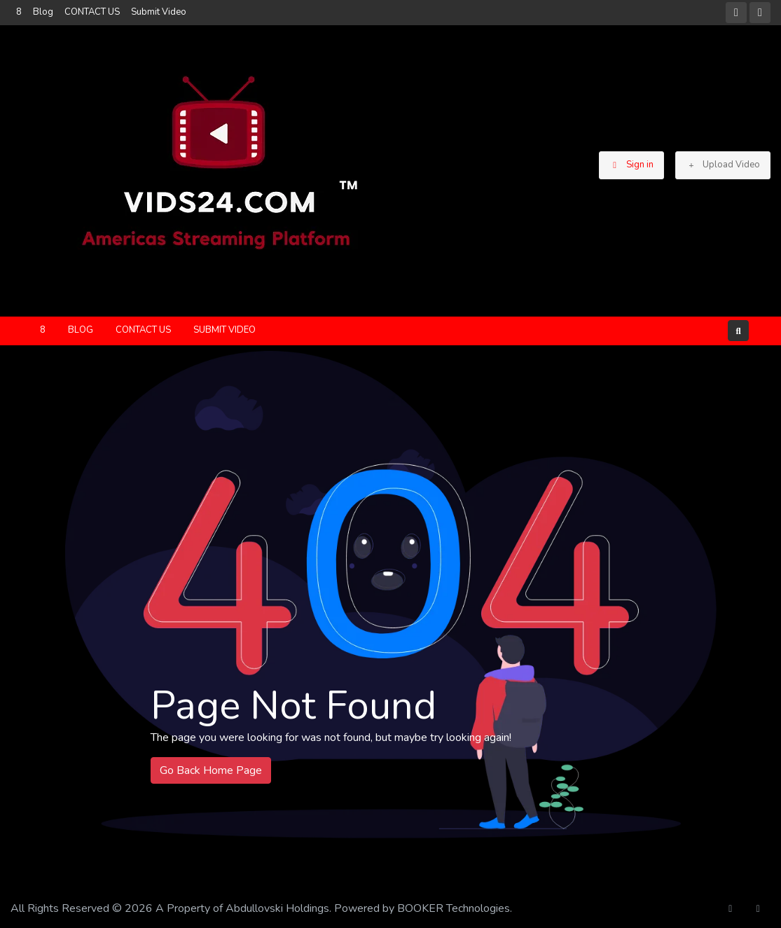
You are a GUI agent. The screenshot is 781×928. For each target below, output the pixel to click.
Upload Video (723, 164)
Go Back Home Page (211, 770)
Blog (43, 12)
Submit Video (158, 12)
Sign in (631, 164)
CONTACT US (92, 12)
